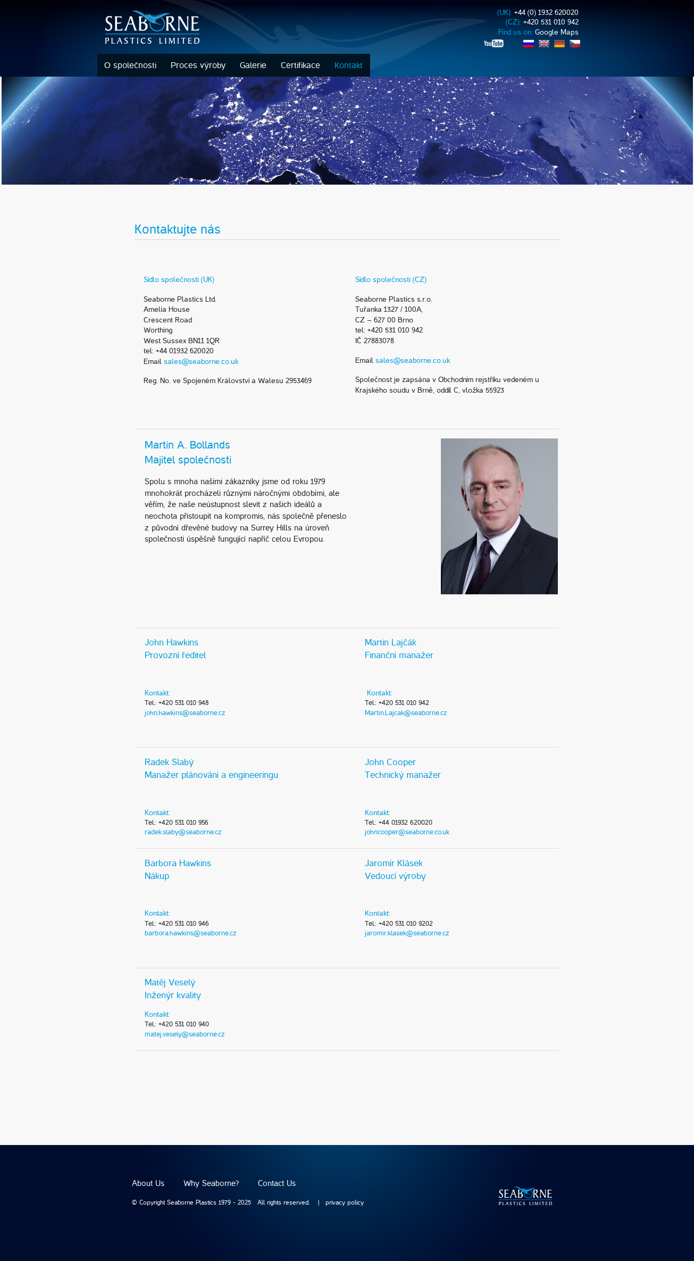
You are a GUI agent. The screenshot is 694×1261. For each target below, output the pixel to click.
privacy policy (344, 1202)
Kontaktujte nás (178, 229)
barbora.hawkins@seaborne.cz (191, 933)
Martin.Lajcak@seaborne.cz (406, 713)
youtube (494, 43)
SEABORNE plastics (525, 1196)
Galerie (253, 65)
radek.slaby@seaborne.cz (183, 832)
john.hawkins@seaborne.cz (185, 713)
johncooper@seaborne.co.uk (407, 832)
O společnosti (130, 65)
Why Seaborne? (211, 1183)
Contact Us (277, 1183)
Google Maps (557, 32)
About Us (148, 1183)
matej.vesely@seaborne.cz (185, 1034)
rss (489, 52)
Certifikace (300, 65)
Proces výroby (198, 65)
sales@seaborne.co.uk (201, 362)
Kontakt (349, 65)
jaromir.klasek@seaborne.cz (407, 933)
